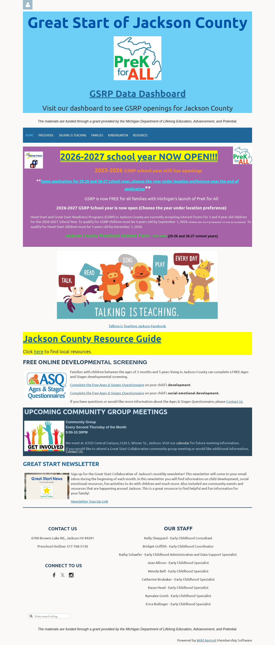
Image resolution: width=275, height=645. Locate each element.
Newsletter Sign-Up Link (89, 501)
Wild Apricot (206, 640)
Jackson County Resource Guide (92, 338)
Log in (27, 5)
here (38, 351)
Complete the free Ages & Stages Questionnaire (107, 385)
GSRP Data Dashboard (137, 93)
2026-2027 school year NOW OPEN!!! (139, 156)
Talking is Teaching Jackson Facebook (138, 326)
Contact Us (234, 401)
